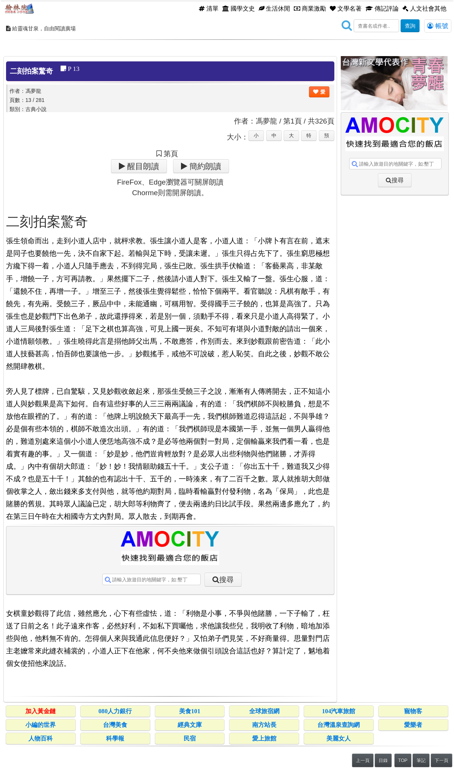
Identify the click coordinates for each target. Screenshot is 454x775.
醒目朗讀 (142, 166)
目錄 (383, 760)
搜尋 (226, 579)
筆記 (421, 760)
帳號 (437, 25)
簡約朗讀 (204, 166)
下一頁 (441, 760)
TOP (402, 760)
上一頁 (363, 760)
